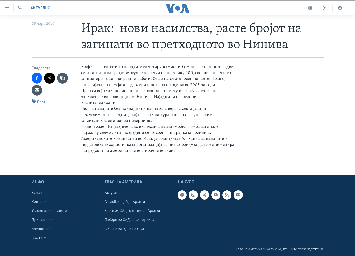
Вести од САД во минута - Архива (132, 211)
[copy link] (62, 78)
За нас (37, 193)
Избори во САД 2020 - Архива (129, 220)
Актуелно (41, 8)
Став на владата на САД (124, 229)
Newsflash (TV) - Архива (125, 202)
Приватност (42, 220)
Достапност (41, 229)
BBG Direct (40, 238)
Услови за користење (49, 211)
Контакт (39, 202)
